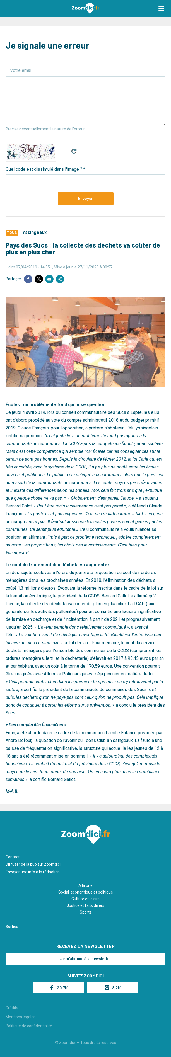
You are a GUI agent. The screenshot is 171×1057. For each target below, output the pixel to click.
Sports (85, 912)
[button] (161, 8)
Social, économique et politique (85, 892)
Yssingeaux (34, 232)
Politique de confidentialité (29, 1026)
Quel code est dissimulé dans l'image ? (44, 169)
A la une (85, 885)
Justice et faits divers (85, 905)
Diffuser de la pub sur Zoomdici (33, 864)
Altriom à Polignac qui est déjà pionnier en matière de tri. (98, 674)
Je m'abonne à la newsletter (85, 958)
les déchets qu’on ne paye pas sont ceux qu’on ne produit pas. (76, 697)
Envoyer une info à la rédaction (33, 872)
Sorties (12, 926)
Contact (13, 857)
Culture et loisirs (85, 899)
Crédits (12, 1007)
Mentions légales (20, 1017)
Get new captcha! (73, 151)
